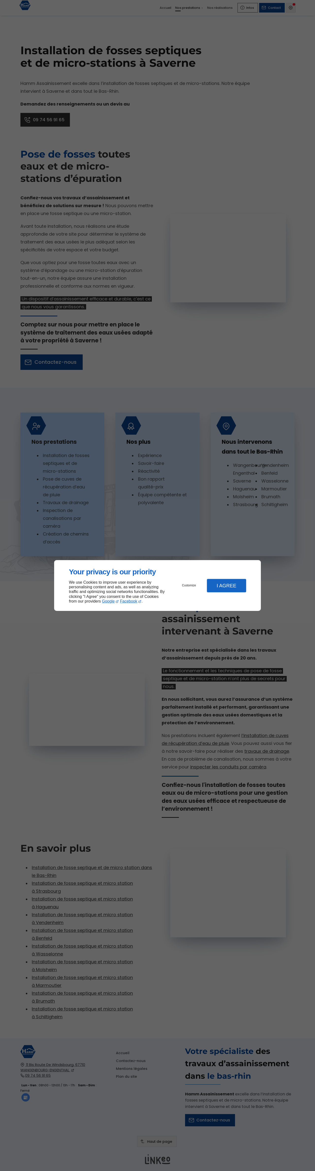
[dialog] (157, 585)
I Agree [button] (226, 585)
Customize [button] (189, 585)
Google (108, 601)
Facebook (128, 601)
